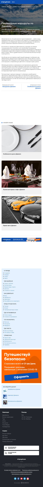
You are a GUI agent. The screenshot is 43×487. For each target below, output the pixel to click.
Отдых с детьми (8, 283)
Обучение (5, 437)
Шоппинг (6, 288)
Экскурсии (7, 323)
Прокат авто (7, 337)
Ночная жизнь (8, 285)
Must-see (6, 322)
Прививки (6, 344)
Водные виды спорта (9, 287)
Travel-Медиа (6, 424)
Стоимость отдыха (9, 290)
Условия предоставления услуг (12, 470)
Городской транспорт (10, 339)
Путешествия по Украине (9, 439)
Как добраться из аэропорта (11, 301)
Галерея (6, 274)
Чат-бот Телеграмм (27, 417)
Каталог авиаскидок (7, 417)
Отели (4, 420)
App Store (4, 435)
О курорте (7, 273)
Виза (5, 295)
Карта (5, 278)
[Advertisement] (21, 106)
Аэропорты (7, 299)
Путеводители (6, 426)
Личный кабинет (6, 433)
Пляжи (6, 276)
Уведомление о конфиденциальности (21, 474)
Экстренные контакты (10, 343)
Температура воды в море (11, 309)
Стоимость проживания (10, 316)
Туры (3, 418)
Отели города (8, 315)
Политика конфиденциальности (30, 470)
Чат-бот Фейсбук (26, 418)
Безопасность (8, 341)
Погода (6, 306)
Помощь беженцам (7, 441)
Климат (6, 307)
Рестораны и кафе (9, 332)
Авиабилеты (7, 297)
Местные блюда (8, 330)
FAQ (23, 415)
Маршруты (7, 325)
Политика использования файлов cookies (21, 472)
